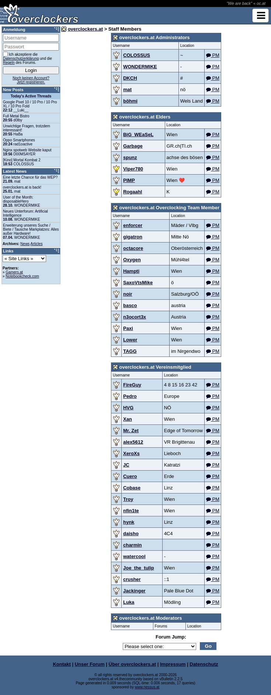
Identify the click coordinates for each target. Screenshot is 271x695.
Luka (128, 602)
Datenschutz (204, 664)
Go (208, 646)
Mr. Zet (131, 430)
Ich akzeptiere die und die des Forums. (27, 58)
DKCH (130, 78)
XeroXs (131, 453)
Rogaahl (132, 192)
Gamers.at (14, 272)
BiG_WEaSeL (138, 134)
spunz (130, 157)
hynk (128, 522)
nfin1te (131, 510)
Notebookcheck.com (22, 276)
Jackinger (134, 590)
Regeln (9, 63)
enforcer (132, 225)
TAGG (130, 351)
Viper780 (133, 169)
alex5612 (133, 442)
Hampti (131, 271)
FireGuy (132, 385)
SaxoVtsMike (138, 282)
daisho (131, 533)
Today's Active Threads (31, 96)
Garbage (133, 146)
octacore (133, 248)
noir (127, 294)
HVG (128, 407)
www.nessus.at (147, 687)
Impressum (172, 664)
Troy (128, 499)
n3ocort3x (134, 317)
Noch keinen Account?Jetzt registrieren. (31, 80)
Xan (127, 419)
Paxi (128, 328)
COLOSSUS (136, 55)
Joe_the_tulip (138, 568)
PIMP (129, 180)
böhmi (130, 101)
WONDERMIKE (140, 66)
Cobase (131, 488)
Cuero (130, 476)
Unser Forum (90, 664)
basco (130, 305)
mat (127, 89)
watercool (134, 556)
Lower (130, 340)
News (24, 244)
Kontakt (61, 664)
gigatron (132, 237)
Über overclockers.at (132, 664)
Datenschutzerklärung (21, 58)
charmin (132, 545)
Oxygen (132, 259)
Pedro (130, 396)
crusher (132, 579)
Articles (37, 244)
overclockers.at (85, 29)
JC (126, 465)
